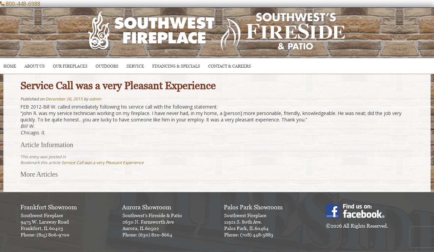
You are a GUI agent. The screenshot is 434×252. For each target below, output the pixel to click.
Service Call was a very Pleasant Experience (102, 162)
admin (95, 99)
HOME (9, 66)
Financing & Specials (176, 66)
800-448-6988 (23, 3)
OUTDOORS (107, 66)
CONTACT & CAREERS (229, 66)
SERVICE (135, 66)
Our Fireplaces (70, 66)
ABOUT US (34, 66)
